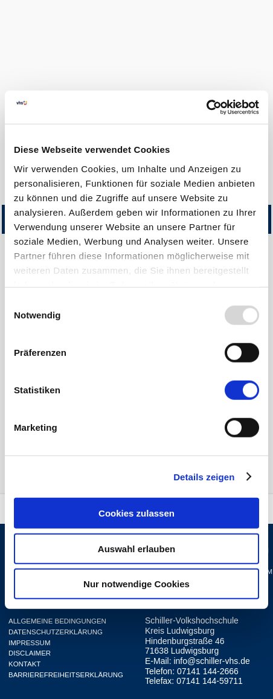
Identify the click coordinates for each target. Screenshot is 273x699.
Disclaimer (29, 653)
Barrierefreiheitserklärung (65, 674)
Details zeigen (203, 476)
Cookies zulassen (136, 513)
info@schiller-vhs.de (211, 661)
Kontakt (24, 664)
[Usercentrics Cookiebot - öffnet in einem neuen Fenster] (206, 107)
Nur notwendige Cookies (136, 584)
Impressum (29, 642)
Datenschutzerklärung (55, 632)
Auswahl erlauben (136, 548)
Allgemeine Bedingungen (57, 621)
